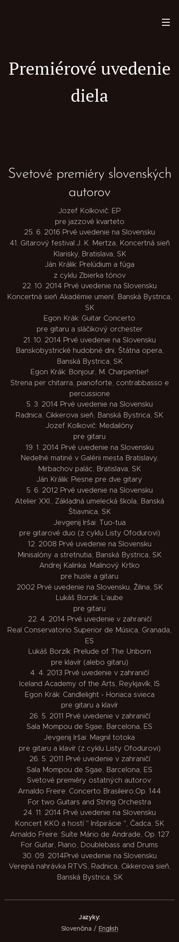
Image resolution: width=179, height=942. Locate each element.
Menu (166, 22)
